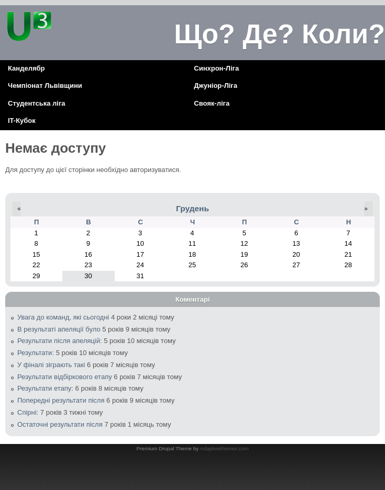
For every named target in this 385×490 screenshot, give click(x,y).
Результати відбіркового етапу (64, 377)
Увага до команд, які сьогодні (63, 317)
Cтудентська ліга (36, 103)
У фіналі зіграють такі (51, 365)
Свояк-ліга (211, 103)
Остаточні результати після (60, 424)
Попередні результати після (60, 400)
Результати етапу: (45, 388)
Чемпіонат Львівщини (45, 85)
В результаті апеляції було (59, 329)
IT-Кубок (22, 120)
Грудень (192, 208)
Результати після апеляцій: (59, 341)
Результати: (35, 353)
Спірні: (27, 412)
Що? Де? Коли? (279, 34)
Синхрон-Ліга (216, 68)
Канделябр (26, 68)
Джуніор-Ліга (215, 85)
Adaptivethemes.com (224, 448)
